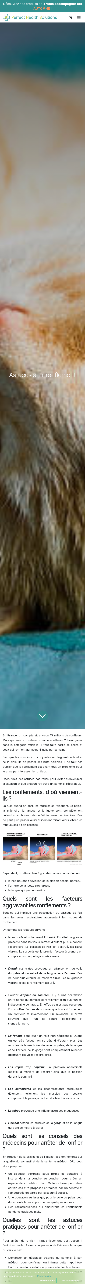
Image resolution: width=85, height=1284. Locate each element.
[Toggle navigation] (78, 17)
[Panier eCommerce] (70, 17)
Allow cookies (47, 1280)
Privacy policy (44, 1276)
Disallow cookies (70, 1280)
